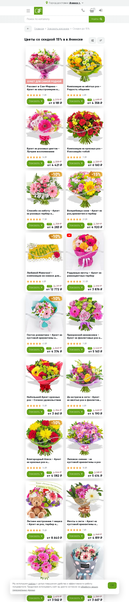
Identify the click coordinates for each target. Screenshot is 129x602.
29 (85, 219)
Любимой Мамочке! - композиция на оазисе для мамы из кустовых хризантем (44, 275)
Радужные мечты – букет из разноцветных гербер (84, 274)
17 (44, 219)
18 (85, 468)
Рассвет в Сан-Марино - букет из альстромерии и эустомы (42, 88)
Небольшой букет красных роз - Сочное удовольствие (44, 398)
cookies (32, 584)
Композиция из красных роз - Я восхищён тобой (84, 150)
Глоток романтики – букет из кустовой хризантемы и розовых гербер (44, 337)
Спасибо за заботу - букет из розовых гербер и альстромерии (43, 213)
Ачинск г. (76, 3)
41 (44, 344)
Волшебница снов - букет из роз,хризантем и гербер (84, 212)
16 (44, 157)
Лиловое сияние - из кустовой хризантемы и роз (84, 461)
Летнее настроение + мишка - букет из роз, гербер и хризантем (44, 523)
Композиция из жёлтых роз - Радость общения (84, 88)
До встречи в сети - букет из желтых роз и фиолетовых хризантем (84, 399)
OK (112, 585)
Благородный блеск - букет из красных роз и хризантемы (44, 461)
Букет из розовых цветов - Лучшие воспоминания (43, 150)
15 (44, 406)
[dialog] (83, 10)
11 (44, 95)
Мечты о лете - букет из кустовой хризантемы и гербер (82, 523)
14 (44, 468)
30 (85, 281)
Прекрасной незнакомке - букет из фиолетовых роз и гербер (83, 337)
